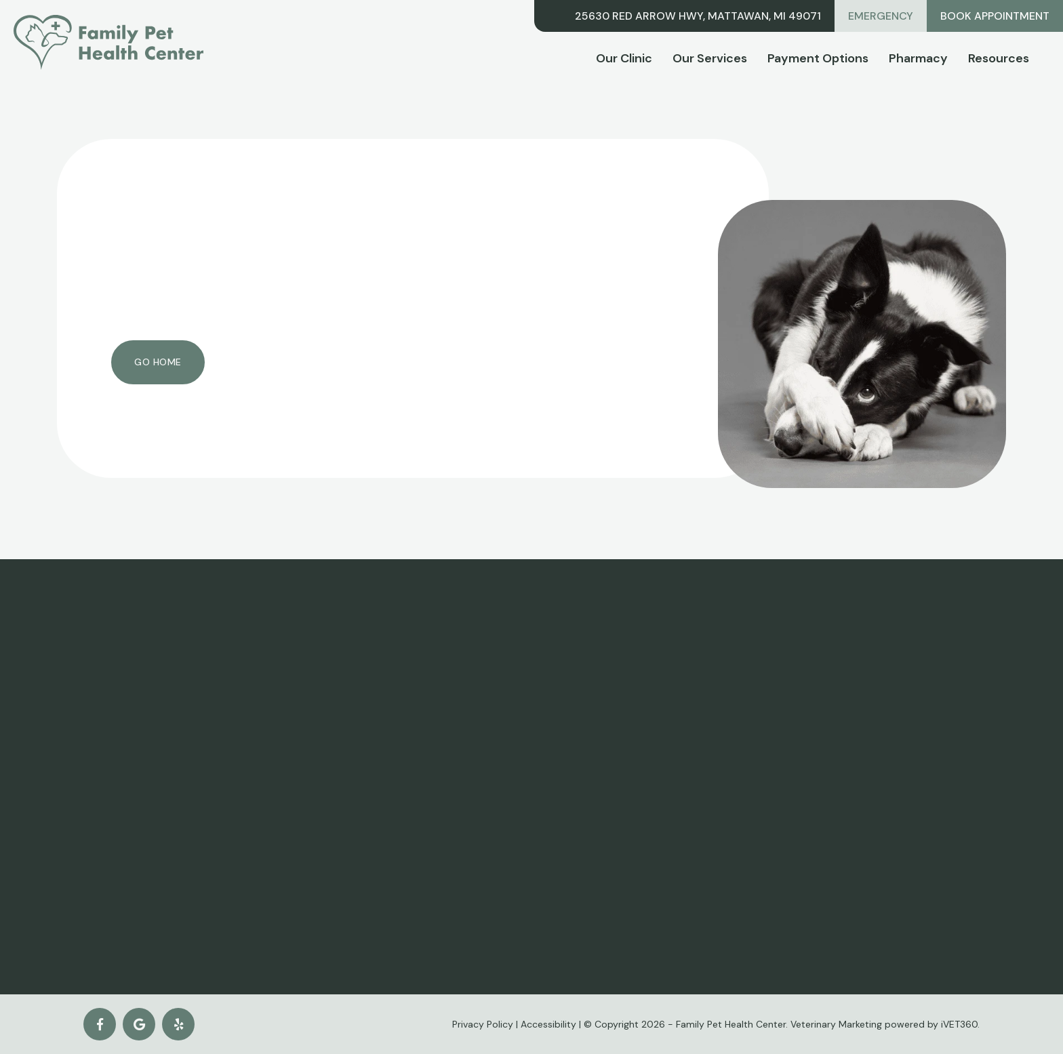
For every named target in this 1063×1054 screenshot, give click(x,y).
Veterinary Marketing (836, 1024)
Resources (998, 58)
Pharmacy (918, 58)
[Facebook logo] (99, 1024)
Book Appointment (994, 16)
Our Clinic (624, 58)
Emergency (880, 16)
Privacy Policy (482, 1024)
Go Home (158, 362)
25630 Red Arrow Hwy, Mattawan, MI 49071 (698, 16)
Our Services (710, 58)
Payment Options (817, 58)
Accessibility (548, 1024)
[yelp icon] (178, 1024)
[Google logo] (139, 1024)
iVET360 (959, 1024)
